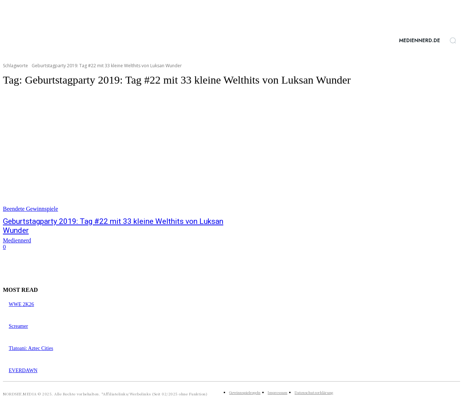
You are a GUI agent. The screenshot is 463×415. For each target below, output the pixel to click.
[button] (453, 40)
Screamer (18, 326)
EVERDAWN (23, 370)
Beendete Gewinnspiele (30, 209)
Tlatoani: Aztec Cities (31, 348)
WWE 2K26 (21, 304)
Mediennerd (17, 240)
